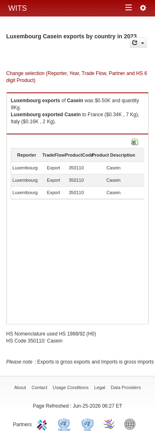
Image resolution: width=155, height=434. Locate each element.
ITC (43, 423)
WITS (17, 8)
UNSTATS (87, 423)
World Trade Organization (109, 423)
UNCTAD (65, 423)
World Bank (132, 423)
